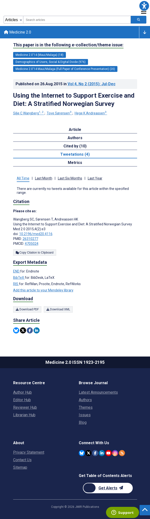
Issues (85, 415)
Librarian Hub (24, 415)
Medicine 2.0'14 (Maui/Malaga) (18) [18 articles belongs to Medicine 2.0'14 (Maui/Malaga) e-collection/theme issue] (39, 55)
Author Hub (22, 392)
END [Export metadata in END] (16, 271)
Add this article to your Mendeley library (43, 290)
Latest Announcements (98, 392)
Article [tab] (75, 129)
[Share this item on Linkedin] (37, 330)
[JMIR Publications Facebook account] (95, 453)
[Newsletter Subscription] (108, 488)
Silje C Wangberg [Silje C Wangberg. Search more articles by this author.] (28, 113)
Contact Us (22, 460)
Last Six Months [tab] (70, 178)
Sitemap (20, 467)
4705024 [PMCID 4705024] (31, 244)
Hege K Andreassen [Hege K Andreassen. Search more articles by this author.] (91, 113)
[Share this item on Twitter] (23, 330)
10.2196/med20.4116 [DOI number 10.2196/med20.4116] (36, 234)
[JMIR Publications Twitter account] (88, 453)
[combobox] (77, 20)
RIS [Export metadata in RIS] (16, 284)
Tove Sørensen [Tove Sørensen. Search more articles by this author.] (59, 113)
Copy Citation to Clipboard (34, 252)
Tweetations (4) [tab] (75, 154)
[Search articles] (138, 20)
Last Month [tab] (43, 178)
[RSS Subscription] (122, 453)
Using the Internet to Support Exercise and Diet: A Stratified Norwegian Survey (73, 99)
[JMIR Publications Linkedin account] (102, 453)
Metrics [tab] (75, 162)
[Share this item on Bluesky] (16, 330)
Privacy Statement (28, 452)
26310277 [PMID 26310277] (30, 239)
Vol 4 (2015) (91, 84)
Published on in (65, 84)
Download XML (58, 309)
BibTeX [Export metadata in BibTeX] (19, 278)
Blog (83, 422)
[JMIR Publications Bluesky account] (82, 453)
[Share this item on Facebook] (30, 330)
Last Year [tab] (95, 178)
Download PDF (27, 309)
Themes (86, 407)
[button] (144, 5)
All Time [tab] (23, 178)
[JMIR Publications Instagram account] (115, 453)
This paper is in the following (68, 45)
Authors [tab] (75, 138)
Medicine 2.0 (17, 32)
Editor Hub (22, 400)
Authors (85, 400)
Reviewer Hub (25, 407)
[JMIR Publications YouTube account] (109, 453)
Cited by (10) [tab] (75, 146)
